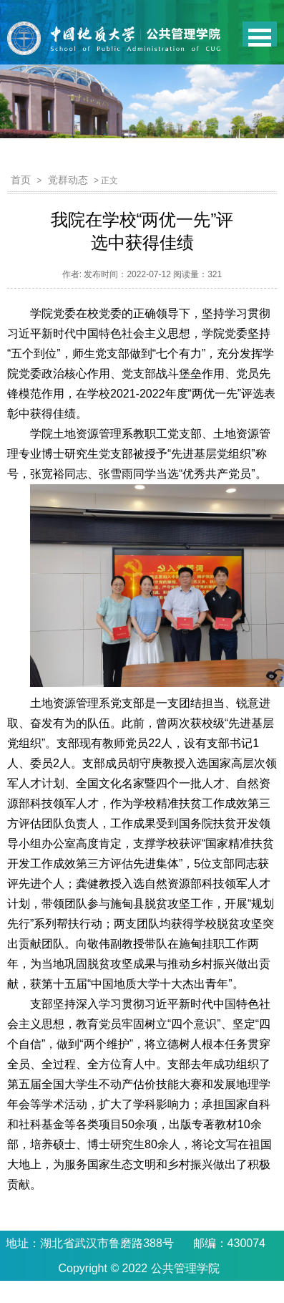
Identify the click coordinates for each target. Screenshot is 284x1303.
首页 (21, 180)
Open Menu (260, 34)
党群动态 (68, 180)
